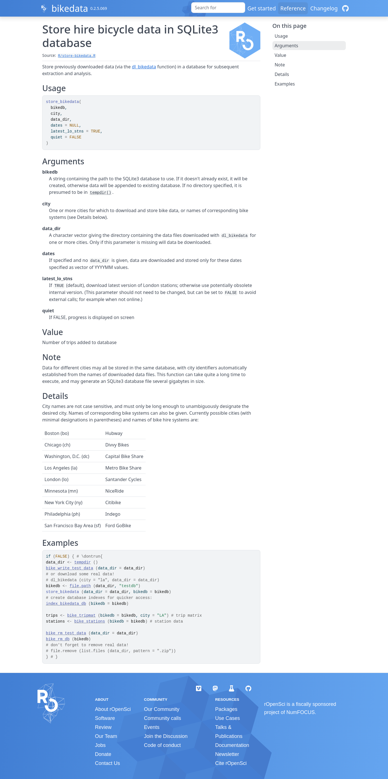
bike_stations (89, 621)
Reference (293, 8)
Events (151, 727)
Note (280, 65)
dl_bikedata (144, 67)
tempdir (82, 562)
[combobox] (218, 7)
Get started (261, 8)
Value (280, 55)
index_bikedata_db (66, 603)
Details (282, 74)
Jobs (100, 745)
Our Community (161, 709)
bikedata (69, 8)
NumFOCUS (301, 712)
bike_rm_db (57, 639)
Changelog (324, 8)
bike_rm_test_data (66, 633)
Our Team (106, 736)
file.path (80, 586)
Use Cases (227, 718)
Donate (103, 754)
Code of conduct (162, 745)
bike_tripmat (81, 615)
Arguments (286, 45)
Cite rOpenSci (231, 763)
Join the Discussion (166, 736)
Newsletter (227, 754)
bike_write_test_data (69, 568)
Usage (281, 36)
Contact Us (107, 763)
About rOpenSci (113, 709)
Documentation (232, 745)
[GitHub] (345, 8)
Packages (226, 709)
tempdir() (100, 192)
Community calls (162, 718)
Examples (285, 84)
